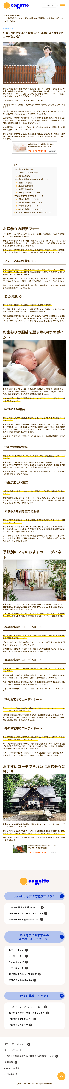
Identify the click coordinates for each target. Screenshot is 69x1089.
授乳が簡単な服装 (26, 186)
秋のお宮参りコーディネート (30, 205)
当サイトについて (12, 1050)
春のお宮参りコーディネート (30, 199)
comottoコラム (12, 15)
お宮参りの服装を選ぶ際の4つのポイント (31, 179)
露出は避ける (24, 176)
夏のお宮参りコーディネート (30, 202)
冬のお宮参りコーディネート (30, 209)
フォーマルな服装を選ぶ (29, 172)
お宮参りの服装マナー (24, 169)
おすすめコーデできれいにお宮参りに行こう (33, 212)
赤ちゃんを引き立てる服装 (29, 192)
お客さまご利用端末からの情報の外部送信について (29, 1056)
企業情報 (8, 1062)
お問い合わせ (10, 1074)
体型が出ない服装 (26, 189)
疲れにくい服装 (25, 182)
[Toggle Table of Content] (55, 164)
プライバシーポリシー (15, 1044)
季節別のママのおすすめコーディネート (31, 196)
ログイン (49, 5)
